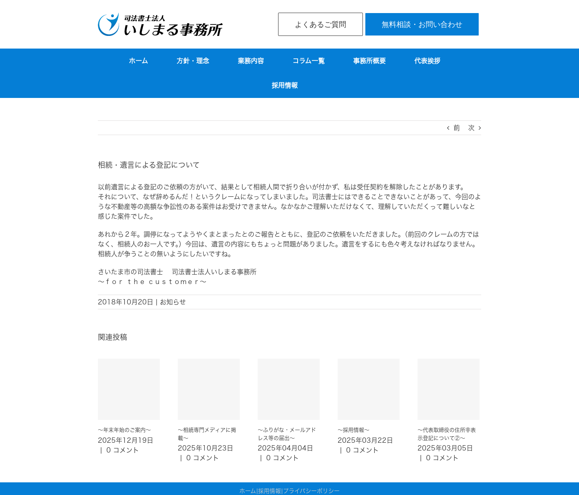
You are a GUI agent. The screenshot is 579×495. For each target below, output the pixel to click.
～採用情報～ (353, 430)
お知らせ (173, 302)
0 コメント (122, 450)
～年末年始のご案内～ (124, 430)
